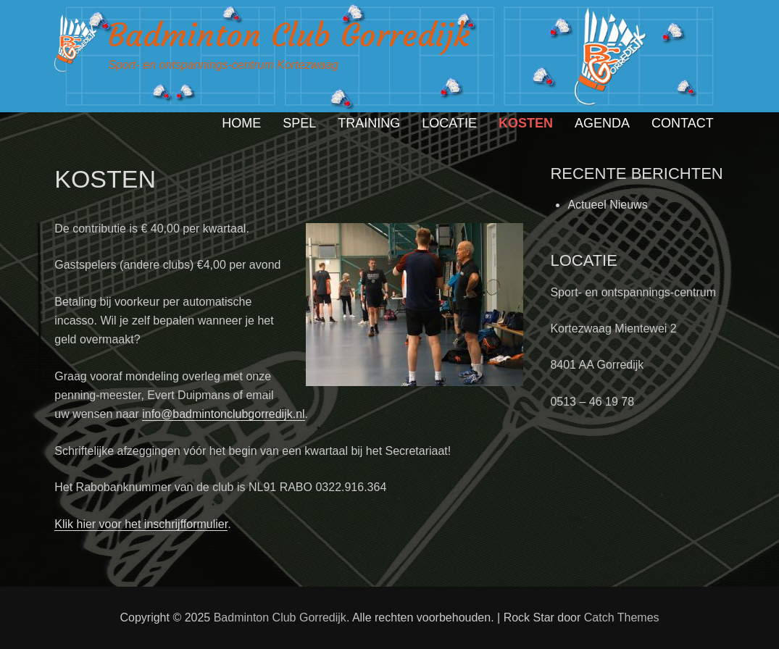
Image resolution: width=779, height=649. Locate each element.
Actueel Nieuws (607, 204)
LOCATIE (449, 123)
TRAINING (369, 123)
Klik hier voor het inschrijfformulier (141, 524)
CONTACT (682, 123)
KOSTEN (526, 123)
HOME (241, 123)
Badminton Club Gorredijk (289, 35)
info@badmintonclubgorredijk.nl (223, 414)
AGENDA (602, 123)
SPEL (299, 123)
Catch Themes (621, 617)
